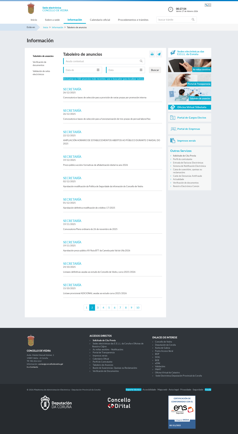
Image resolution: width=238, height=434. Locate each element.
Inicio (34, 19)
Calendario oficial (100, 19)
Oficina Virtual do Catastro (167, 372)
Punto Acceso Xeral (164, 351)
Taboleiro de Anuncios (103, 365)
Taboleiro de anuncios (43, 56)
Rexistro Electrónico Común (186, 186)
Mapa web (163, 389)
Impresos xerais (100, 355)
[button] (208, 5)
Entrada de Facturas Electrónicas (188, 162)
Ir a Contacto (32, 367)
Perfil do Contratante (102, 361)
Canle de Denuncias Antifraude (187, 176)
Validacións (160, 366)
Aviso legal (174, 389)
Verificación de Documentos (106, 371)
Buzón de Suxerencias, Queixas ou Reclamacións (115, 368)
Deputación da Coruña (165, 344)
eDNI (157, 363)
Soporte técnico (133, 389)
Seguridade (198, 389)
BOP (157, 354)
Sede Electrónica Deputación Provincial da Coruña (179, 375)
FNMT (158, 369)
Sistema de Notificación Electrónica (189, 166)
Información (75, 19)
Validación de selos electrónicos (41, 73)
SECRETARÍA (72, 89)
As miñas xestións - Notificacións (108, 349)
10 (137, 307)
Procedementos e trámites (133, 19)
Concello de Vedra (163, 341)
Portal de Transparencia (104, 352)
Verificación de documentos (39, 64)
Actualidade (178, 179)
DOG (157, 357)
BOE (157, 360)
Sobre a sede (52, 19)
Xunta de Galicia (162, 347)
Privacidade (186, 389)
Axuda (208, 389)
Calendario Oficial (101, 358)
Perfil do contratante (182, 159)
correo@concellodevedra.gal (50, 364)
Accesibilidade (149, 389)
